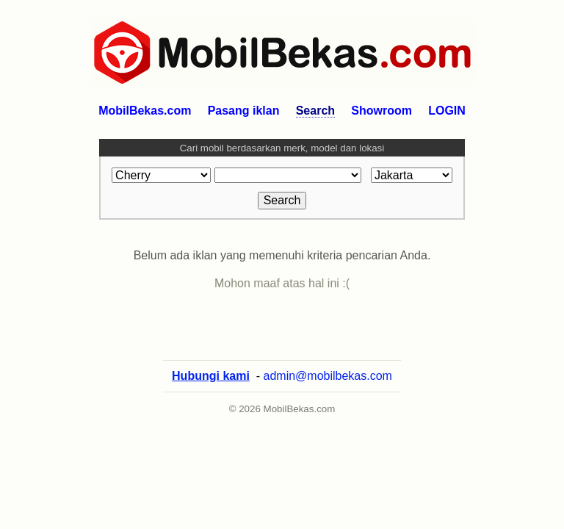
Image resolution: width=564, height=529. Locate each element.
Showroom (381, 110)
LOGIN (447, 110)
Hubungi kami (211, 376)
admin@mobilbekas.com (328, 376)
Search (315, 110)
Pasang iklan (244, 110)
